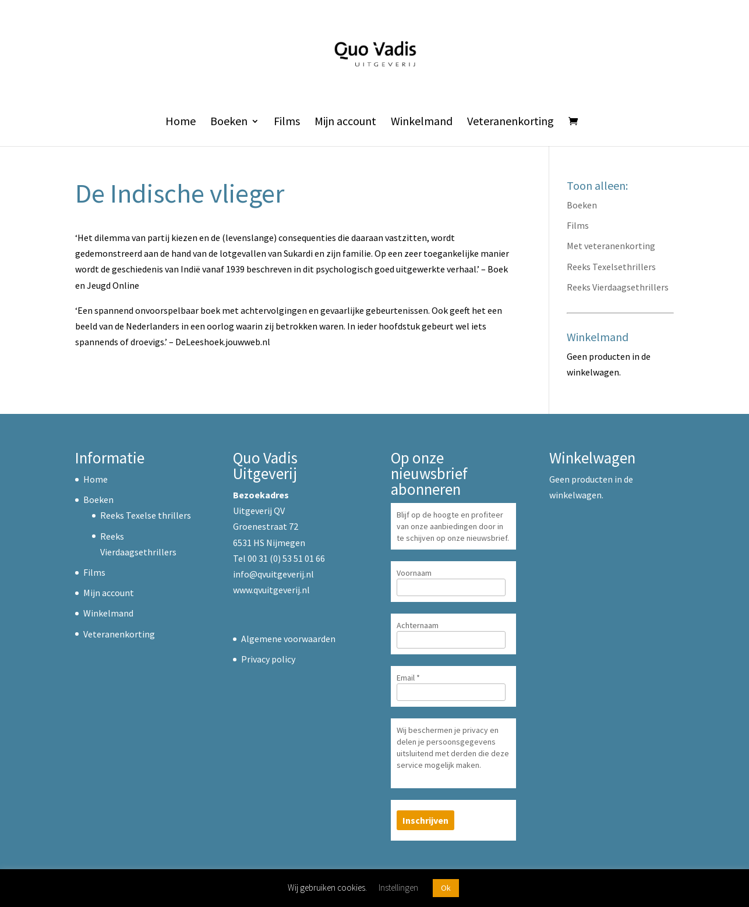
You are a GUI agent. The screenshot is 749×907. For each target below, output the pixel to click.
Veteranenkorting (510, 122)
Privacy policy (268, 659)
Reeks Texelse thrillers (145, 515)
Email (408, 677)
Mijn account (345, 122)
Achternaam (418, 625)
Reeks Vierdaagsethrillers (618, 287)
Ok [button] (446, 888)
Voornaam (414, 573)
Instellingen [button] (398, 887)
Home (180, 122)
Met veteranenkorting (611, 245)
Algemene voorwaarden (288, 638)
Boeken (229, 122)
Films (287, 122)
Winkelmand (422, 122)
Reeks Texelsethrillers (611, 266)
